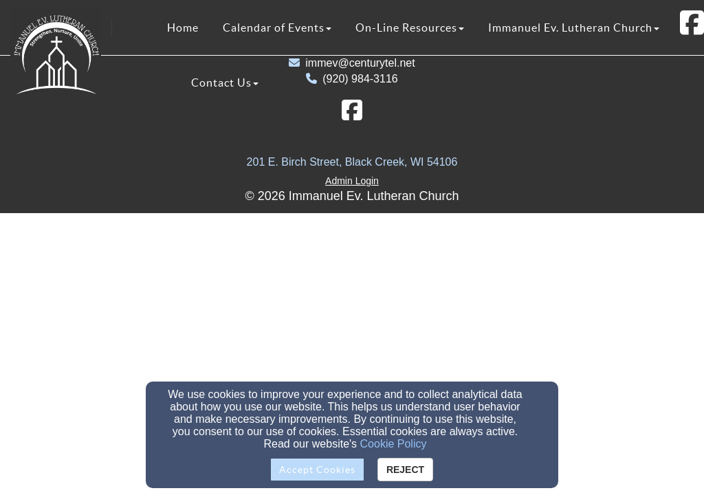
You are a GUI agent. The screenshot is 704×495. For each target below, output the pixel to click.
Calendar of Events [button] (277, 27)
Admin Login (352, 180)
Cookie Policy (393, 444)
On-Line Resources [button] (409, 27)
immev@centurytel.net (360, 63)
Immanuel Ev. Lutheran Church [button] (573, 27)
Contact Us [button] (224, 82)
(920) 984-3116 (359, 79)
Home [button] (183, 27)
